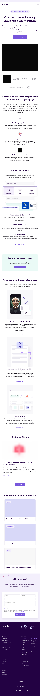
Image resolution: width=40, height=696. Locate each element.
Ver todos (20, 484)
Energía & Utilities (24, 644)
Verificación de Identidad (6, 647)
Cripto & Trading (24, 652)
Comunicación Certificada (6, 642)
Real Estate (23, 647)
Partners (3, 672)
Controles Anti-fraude (6, 645)
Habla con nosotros (20, 267)
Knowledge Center (24, 661)
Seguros (23, 642)
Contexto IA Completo (25, 667)
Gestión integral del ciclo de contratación (16, 543)
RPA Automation (5, 649)
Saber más (19, 334)
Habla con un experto (20, 37)
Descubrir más (19, 245)
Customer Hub (4, 638)
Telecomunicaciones (25, 640)
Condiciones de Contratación (28, 684)
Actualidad (4, 661)
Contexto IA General (25, 665)
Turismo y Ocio (24, 654)
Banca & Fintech (24, 645)
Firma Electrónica (5, 640)
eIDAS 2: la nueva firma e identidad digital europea (19, 567)
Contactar (21, 1)
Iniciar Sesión (4, 674)
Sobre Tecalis (15, 1)
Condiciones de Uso (9, 684)
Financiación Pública (20, 686)
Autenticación (4, 644)
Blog (22, 659)
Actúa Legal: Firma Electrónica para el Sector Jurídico (17, 463)
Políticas (23, 663)
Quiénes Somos (5, 659)
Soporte (25, 1)
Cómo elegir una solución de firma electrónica (17, 518)
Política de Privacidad (20, 611)
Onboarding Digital (34, 649)
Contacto (3, 663)
